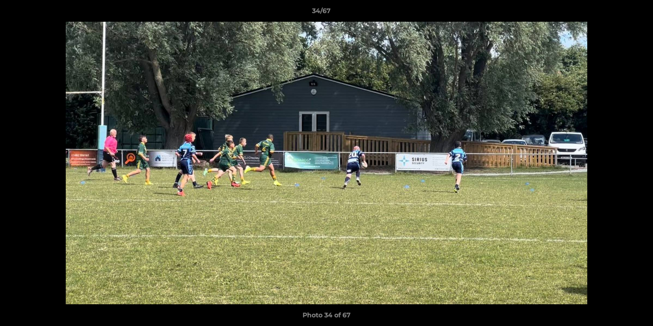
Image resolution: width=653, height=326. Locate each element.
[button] (614, 13)
